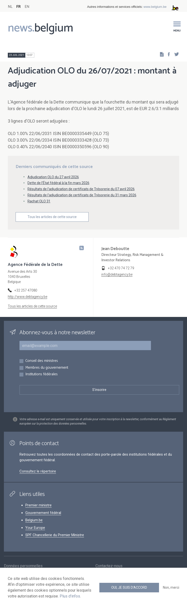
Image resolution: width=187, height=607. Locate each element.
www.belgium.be (155, 7)
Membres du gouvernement (46, 368)
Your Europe (35, 527)
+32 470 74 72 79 (121, 268)
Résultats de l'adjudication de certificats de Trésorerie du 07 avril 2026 (81, 189)
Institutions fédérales (41, 374)
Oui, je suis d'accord (129, 587)
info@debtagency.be (116, 274)
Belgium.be (34, 520)
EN (27, 6)
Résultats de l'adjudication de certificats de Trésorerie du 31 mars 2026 (82, 195)
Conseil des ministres (41, 361)
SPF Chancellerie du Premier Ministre (54, 535)
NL (10, 6)
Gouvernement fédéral (43, 513)
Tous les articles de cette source (52, 217)
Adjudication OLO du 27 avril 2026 (53, 177)
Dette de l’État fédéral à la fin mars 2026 (58, 183)
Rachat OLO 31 (39, 201)
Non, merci (171, 587)
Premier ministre (38, 505)
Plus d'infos (70, 596)
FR (18, 6)
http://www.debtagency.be (27, 297)
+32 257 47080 (25, 290)
